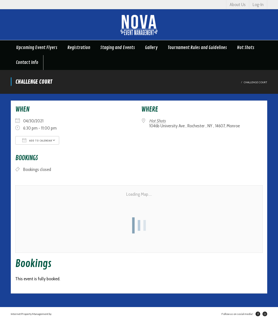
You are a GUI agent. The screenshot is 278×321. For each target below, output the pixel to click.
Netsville (57, 314)
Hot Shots (157, 120)
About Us (238, 4)
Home (236, 82)
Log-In (258, 4)
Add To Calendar (37, 140)
